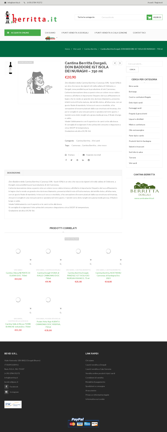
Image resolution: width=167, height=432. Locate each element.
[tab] (13, 173)
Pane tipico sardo (136, 135)
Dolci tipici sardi (136, 102)
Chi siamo (90, 360)
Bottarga (133, 91)
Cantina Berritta (90, 49)
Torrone (132, 157)
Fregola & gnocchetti (138, 113)
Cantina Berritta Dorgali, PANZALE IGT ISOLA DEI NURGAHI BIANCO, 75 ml (78, 275)
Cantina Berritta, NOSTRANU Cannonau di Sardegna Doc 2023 (108, 275)
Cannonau (76, 145)
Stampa (70, 155)
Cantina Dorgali (52, 270)
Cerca (132, 69)
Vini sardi (77, 49)
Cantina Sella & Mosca (18, 321)
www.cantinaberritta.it (144, 198)
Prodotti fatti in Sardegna (140, 141)
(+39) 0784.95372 (12, 373)
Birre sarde (133, 86)
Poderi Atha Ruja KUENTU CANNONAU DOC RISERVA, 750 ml (48, 324)
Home (67, 49)
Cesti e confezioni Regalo (140, 97)
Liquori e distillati (136, 119)
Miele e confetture (137, 124)
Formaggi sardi (135, 108)
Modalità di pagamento (95, 382)
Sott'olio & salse (136, 152)
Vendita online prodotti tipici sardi (100, 373)
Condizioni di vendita (94, 377)
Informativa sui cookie (95, 399)
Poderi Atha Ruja (52, 319)
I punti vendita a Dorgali (96, 365)
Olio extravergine (136, 130)
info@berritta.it (11, 377)
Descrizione (13, 173)
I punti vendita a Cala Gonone (98, 369)
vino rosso (102, 145)
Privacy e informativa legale (97, 395)
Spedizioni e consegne (95, 386)
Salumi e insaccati (136, 146)
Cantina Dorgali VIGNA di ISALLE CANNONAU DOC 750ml (48, 275)
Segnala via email (92, 155)
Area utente (91, 390)
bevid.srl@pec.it (11, 382)
